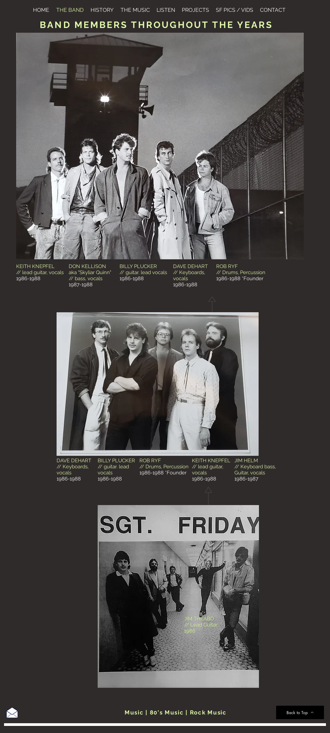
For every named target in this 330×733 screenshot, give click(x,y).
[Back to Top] (300, 712)
